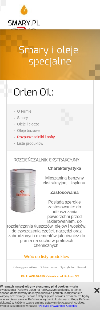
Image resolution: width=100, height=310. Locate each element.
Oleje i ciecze (28, 124)
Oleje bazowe (28, 130)
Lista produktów (30, 143)
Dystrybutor (67, 267)
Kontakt (82, 267)
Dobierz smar (48, 267)
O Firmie (24, 111)
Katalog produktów (25, 267)
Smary (22, 118)
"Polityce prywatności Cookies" (58, 305)
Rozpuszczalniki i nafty (36, 137)
